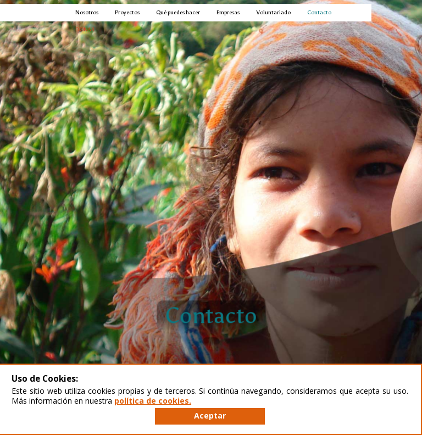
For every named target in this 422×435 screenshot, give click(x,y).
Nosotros (86, 12)
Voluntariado (273, 12)
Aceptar (210, 415)
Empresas (228, 12)
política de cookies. (152, 400)
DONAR (85, 29)
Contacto (319, 12)
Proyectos (127, 12)
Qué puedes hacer (178, 12)
